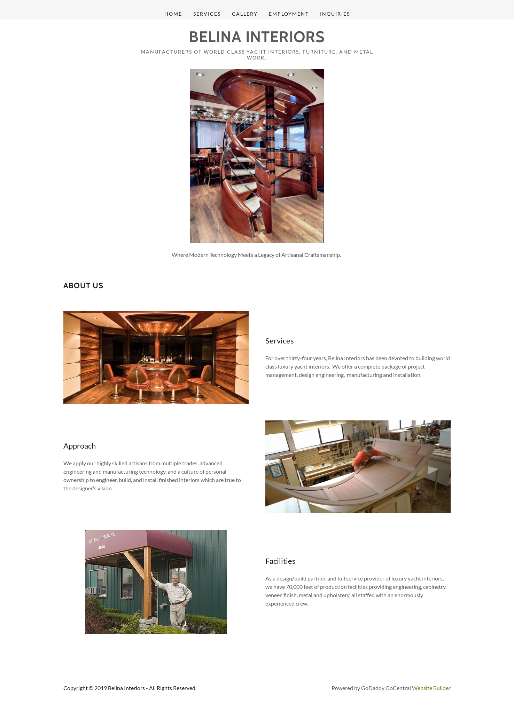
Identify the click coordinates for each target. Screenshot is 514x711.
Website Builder (431, 688)
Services (207, 14)
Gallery (245, 14)
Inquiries (335, 14)
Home (173, 14)
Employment (289, 14)
